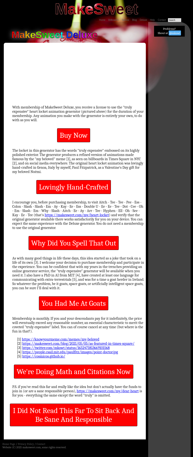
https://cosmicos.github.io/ (43, 356)
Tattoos (125, 20)
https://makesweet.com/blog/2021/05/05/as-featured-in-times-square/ (78, 343)
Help (152, 20)
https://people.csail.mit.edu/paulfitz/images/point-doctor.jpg (70, 352)
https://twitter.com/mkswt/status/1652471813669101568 (66, 348)
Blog (134, 20)
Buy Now (74, 135)
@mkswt (174, 33)
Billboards (113, 20)
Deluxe (143, 20)
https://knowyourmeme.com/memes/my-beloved (60, 339)
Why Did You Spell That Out (73, 243)
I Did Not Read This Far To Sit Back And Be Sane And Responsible (73, 415)
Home (102, 20)
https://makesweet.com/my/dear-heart (108, 391)
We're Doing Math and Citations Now (73, 371)
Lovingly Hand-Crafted (74, 187)
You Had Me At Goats (74, 303)
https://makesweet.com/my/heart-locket (77, 215)
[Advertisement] (169, 111)
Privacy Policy (26, 444)
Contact (162, 20)
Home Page (8, 444)
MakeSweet (96, 8)
